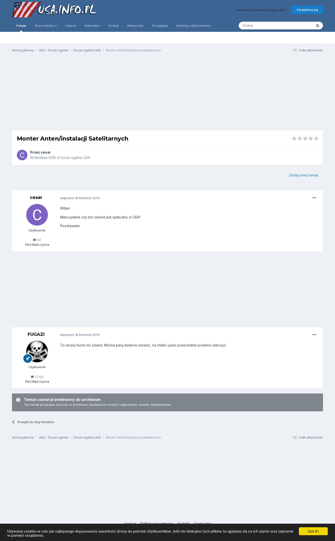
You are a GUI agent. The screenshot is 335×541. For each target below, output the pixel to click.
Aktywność (135, 25)
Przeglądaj (160, 25)
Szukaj (113, 25)
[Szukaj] (264, 25)
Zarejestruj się (307, 10)
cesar (46, 152)
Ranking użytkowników (193, 25)
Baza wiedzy (46, 25)
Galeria (70, 25)
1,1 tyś (37, 377)
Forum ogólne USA (75, 158)
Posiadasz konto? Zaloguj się (262, 10)
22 (37, 240)
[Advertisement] (167, 93)
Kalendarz (92, 25)
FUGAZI (36, 334)
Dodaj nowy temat (303, 175)
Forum (21, 28)
